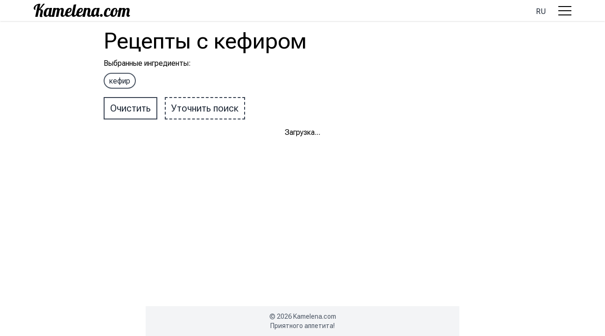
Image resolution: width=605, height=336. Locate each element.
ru (541, 11)
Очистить (130, 108)
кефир (119, 81)
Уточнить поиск (205, 108)
